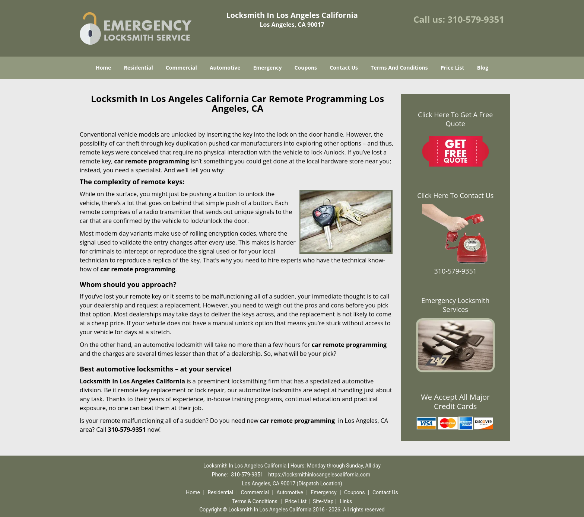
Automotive (225, 67)
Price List (452, 67)
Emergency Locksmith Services (455, 305)
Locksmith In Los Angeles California (132, 381)
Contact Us (344, 67)
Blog (482, 67)
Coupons (306, 67)
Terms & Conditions (254, 501)
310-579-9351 (475, 19)
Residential (138, 67)
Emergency (267, 67)
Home (103, 67)
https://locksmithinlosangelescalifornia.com (319, 475)
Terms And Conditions (399, 67)
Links (346, 501)
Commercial (181, 67)
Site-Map (323, 501)
